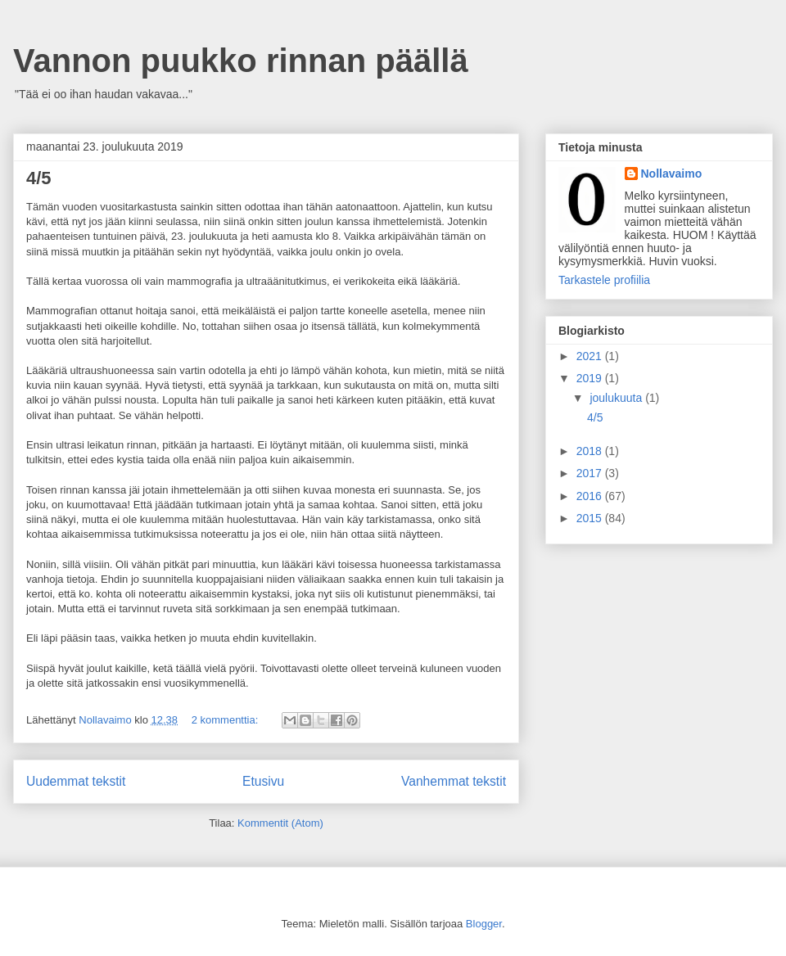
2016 (590, 496)
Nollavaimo (671, 173)
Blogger (484, 924)
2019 (590, 378)
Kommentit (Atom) (280, 823)
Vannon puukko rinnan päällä (240, 61)
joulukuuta (617, 397)
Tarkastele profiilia (604, 279)
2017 (590, 473)
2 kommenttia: (226, 720)
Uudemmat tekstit (75, 781)
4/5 (39, 178)
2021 (590, 356)
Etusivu (263, 781)
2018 (590, 451)
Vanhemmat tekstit (453, 781)
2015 (590, 518)
